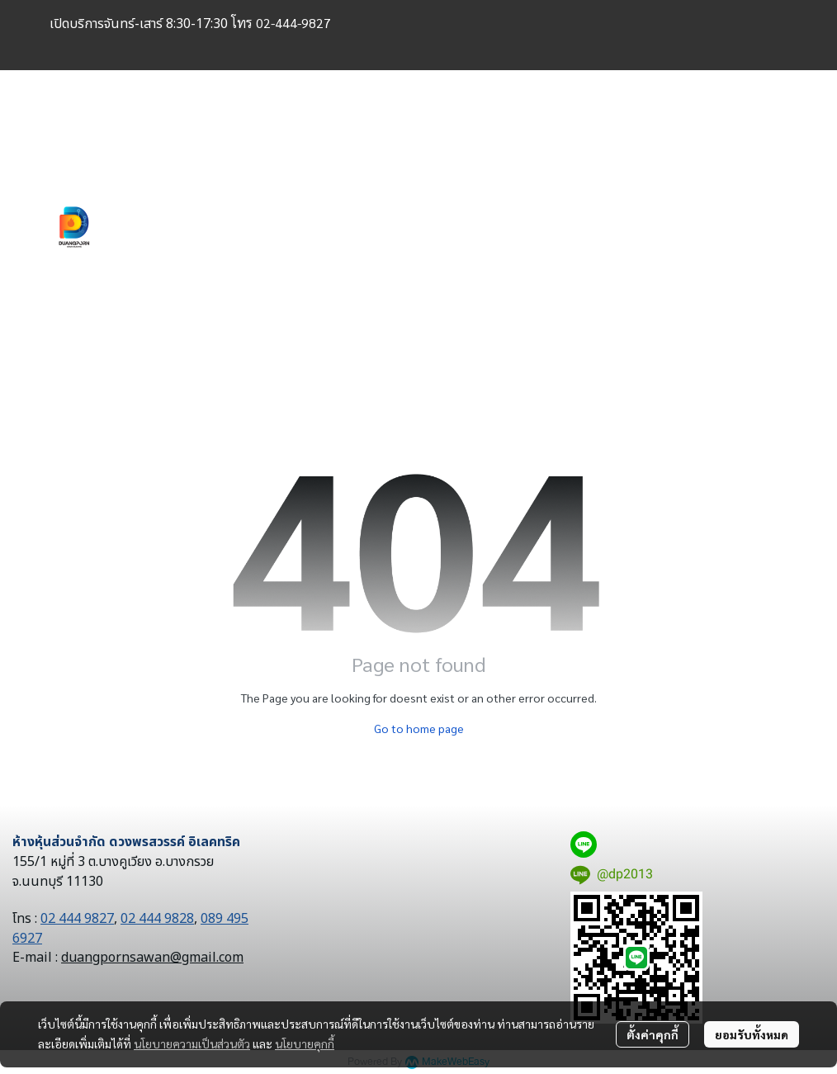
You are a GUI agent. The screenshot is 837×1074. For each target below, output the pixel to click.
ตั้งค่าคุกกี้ (653, 1034)
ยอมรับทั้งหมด (751, 1034)
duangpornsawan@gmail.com (152, 958)
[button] (672, 227)
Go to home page (419, 728)
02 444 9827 (77, 919)
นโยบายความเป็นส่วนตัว (192, 1043)
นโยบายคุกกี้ (304, 1043)
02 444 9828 (157, 919)
